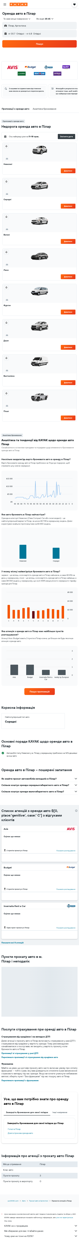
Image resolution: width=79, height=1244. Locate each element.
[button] (5, 4)
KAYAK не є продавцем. (41, 1225)
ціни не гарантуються (64, 1217)
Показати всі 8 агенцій (12, 942)
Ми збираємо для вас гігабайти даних (41, 1231)
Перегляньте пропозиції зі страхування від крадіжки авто (29, 1057)
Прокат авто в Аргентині (38, 1201)
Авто (24, 1201)
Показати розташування (65, 851)
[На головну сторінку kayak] (18, 4)
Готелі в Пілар (14, 1129)
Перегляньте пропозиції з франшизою (20, 1080)
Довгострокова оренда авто (20, 1133)
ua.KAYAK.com (13, 1201)
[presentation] (76, 810)
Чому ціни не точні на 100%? (41, 1236)
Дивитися (68, 171)
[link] (39, 691)
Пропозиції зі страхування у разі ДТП (19, 1053)
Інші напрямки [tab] (60, 1112)
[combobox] (17, 18)
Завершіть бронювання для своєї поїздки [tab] (27, 1112)
